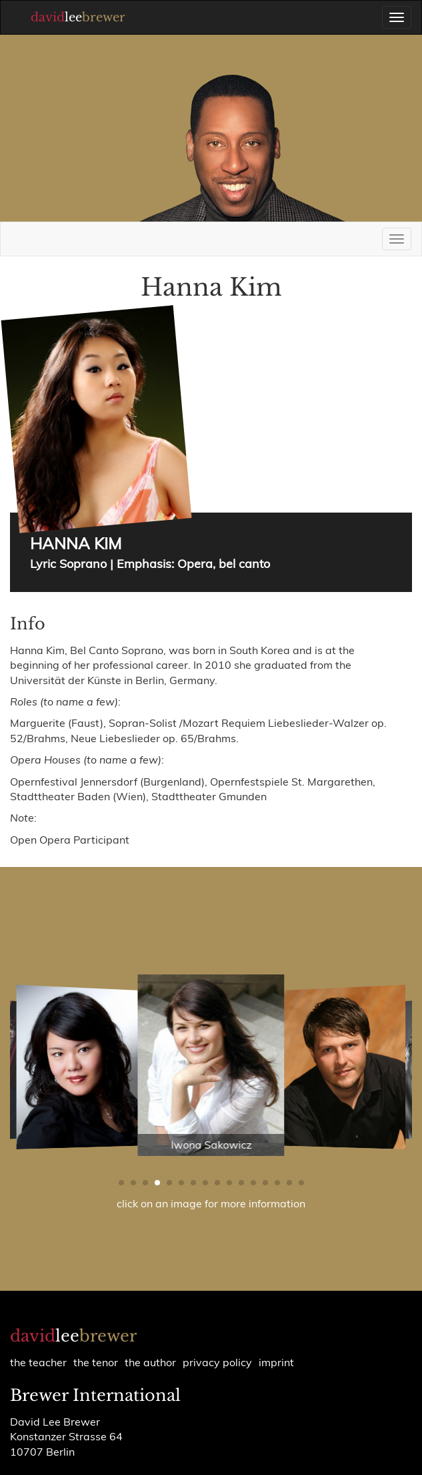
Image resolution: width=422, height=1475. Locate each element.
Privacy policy (217, 1362)
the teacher (38, 1362)
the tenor (95, 1362)
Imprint (276, 1362)
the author (150, 1362)
